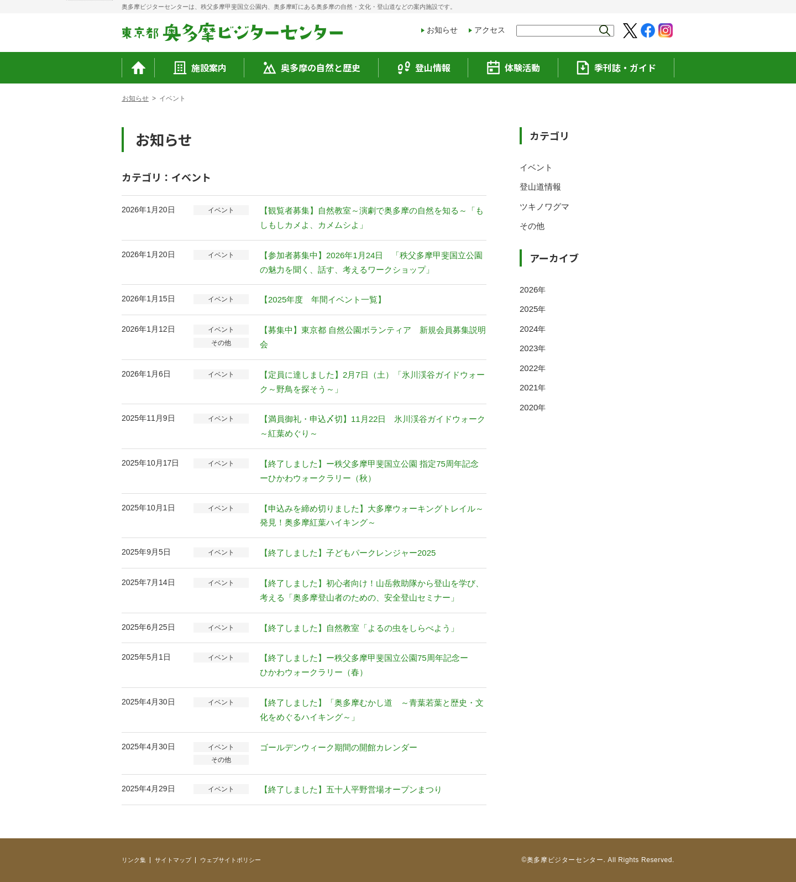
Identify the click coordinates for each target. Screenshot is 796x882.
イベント (536, 167)
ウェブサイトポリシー (230, 860)
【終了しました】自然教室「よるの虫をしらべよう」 (359, 628)
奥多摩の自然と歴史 (311, 68)
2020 (529, 407)
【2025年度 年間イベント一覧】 (323, 299)
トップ (132, 98)
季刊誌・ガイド (616, 67)
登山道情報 (540, 186)
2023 (529, 348)
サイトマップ (173, 860)
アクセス (489, 29)
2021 (529, 387)
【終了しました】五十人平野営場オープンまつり (351, 789)
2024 (529, 328)
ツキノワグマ (544, 206)
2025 (529, 309)
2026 (529, 289)
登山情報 (424, 68)
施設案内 (200, 67)
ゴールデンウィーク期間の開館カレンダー (338, 747)
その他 (532, 226)
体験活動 (513, 67)
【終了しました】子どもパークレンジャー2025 (348, 552)
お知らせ (442, 29)
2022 (529, 368)
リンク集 (134, 860)
